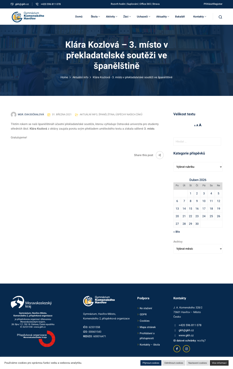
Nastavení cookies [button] (197, 363)
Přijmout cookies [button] (151, 363)
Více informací (219, 363)
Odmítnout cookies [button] (173, 363)
